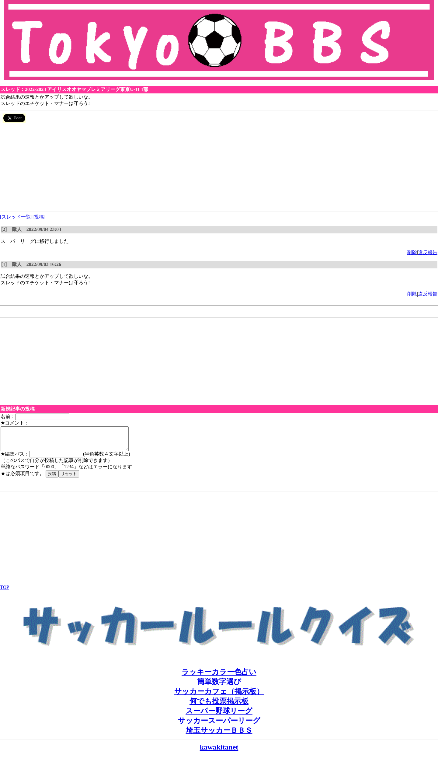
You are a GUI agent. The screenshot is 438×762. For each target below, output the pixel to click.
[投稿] (39, 216)
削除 (412, 252)
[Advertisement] (182, 165)
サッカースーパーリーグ (219, 725)
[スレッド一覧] (16, 216)
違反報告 (427, 252)
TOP (4, 591)
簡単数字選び (219, 686)
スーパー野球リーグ (219, 715)
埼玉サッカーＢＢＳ (219, 735)
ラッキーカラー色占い (219, 676)
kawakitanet (219, 752)
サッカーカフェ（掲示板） (219, 696)
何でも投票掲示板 (219, 706)
